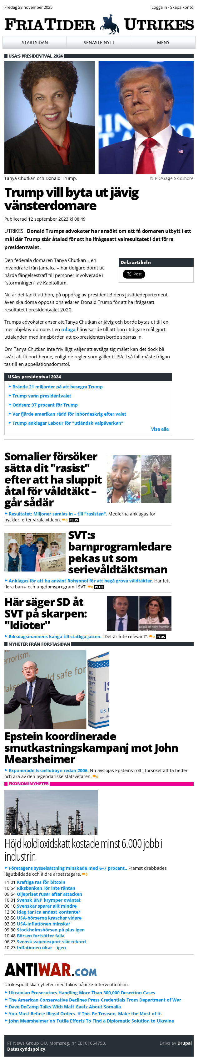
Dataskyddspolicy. (27, 1049)
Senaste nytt (99, 42)
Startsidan (35, 42)
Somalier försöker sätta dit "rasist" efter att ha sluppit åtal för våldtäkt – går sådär (53, 479)
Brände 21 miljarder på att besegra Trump (57, 387)
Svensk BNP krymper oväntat (49, 900)
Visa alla (160, 429)
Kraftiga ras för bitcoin (41, 882)
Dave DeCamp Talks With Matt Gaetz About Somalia (65, 1007)
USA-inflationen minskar (43, 924)
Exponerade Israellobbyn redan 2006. (49, 770)
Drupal (184, 1043)
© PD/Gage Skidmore (172, 178)
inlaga (68, 329)
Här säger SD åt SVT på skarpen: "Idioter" (45, 613)
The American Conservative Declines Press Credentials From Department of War (95, 1000)
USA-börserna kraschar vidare (49, 918)
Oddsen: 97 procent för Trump (45, 405)
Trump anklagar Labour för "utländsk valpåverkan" (67, 423)
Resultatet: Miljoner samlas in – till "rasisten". (58, 514)
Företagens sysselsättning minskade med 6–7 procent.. (68, 868)
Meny (163, 42)
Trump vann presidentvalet (41, 396)
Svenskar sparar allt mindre (47, 906)
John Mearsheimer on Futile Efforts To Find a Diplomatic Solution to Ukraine (91, 1021)
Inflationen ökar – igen (41, 948)
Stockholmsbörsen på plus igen (51, 930)
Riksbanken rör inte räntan (46, 888)
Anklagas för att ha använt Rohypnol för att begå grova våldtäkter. (81, 581)
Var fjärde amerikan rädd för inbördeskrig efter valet (69, 414)
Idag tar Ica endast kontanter (48, 912)
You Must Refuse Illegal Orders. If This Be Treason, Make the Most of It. (85, 1014)
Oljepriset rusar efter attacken (49, 894)
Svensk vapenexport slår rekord (51, 942)
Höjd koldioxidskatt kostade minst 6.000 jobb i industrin (83, 849)
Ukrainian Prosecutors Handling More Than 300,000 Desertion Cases (82, 993)
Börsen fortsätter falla (40, 936)
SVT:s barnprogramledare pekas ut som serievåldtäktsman (119, 552)
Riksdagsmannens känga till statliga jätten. (55, 636)
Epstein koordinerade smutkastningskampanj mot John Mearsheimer (91, 747)
